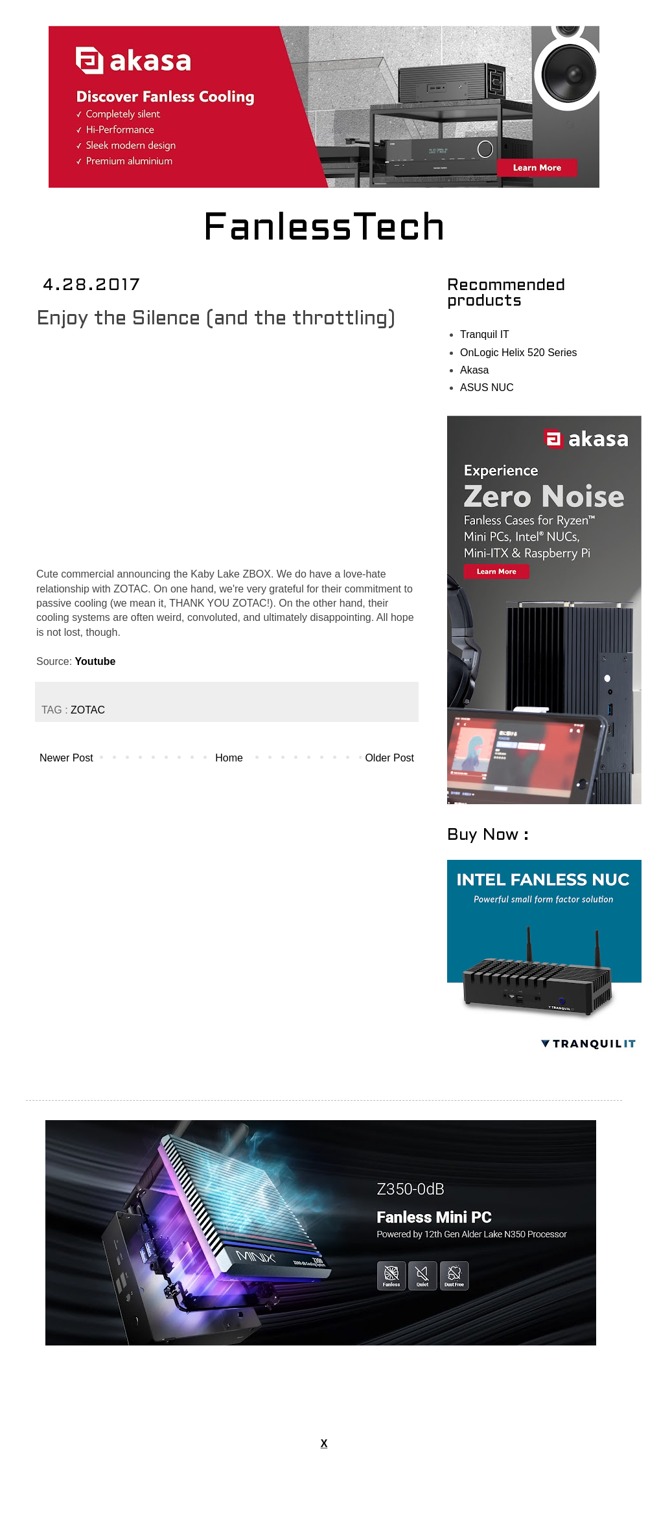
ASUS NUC (487, 387)
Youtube (95, 661)
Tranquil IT (484, 334)
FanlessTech (324, 230)
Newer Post (66, 757)
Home (229, 757)
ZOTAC (88, 709)
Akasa (474, 370)
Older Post (389, 757)
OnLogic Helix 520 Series (518, 352)
